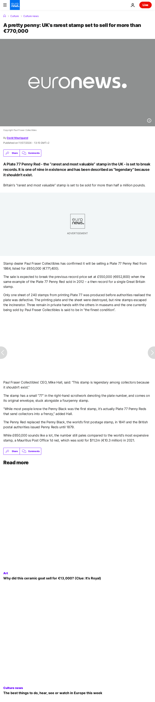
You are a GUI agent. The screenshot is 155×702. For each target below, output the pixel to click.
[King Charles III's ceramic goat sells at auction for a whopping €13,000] (77, 578)
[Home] (4, 15)
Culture (14, 16)
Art (5, 573)
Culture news (31, 16)
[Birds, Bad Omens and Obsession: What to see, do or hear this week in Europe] (77, 693)
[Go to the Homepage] (15, 5)
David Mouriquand (17, 137)
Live (145, 5)
